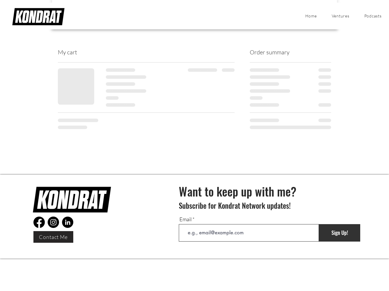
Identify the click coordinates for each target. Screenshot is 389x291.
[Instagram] (53, 222)
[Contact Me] (53, 237)
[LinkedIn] (67, 222)
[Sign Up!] (339, 233)
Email (185, 219)
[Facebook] (39, 222)
